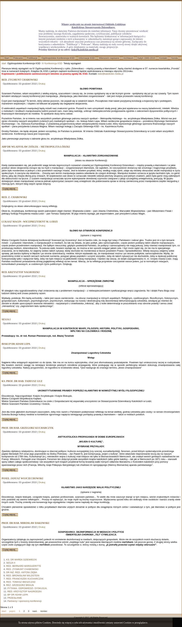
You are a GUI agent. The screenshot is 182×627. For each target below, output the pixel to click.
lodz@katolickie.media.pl (84, 49)
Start (6, 58)
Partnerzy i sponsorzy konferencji (24, 601)
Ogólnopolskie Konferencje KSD (58, 58)
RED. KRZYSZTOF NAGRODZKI (21, 272)
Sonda (174, 58)
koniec (44, 611)
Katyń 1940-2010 (146, 58)
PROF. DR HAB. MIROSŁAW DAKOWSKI (25, 523)
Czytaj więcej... (10, 189)
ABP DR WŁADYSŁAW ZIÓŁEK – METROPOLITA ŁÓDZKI (36, 146)
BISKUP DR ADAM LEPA (16, 344)
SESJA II (10, 562)
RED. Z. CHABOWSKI (14, 197)
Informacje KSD (87, 58)
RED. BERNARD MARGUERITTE (23, 566)
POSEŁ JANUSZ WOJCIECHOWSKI (22, 478)
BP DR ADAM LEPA (17, 594)
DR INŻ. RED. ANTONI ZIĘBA (21, 572)
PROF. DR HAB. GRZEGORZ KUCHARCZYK (27, 428)
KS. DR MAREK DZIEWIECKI (21, 559)
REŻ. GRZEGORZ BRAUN (20, 585)
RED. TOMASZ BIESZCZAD (20, 582)
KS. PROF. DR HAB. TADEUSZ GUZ (22, 381)
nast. (34, 611)
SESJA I (6, 319)
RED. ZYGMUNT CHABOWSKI (20, 79)
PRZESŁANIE (14, 598)
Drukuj (42, 83)
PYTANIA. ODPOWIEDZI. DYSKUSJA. (27, 588)
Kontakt (163, 58)
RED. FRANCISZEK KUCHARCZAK (24, 578)
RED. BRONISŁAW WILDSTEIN (22, 575)
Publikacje (32, 58)
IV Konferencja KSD (52, 63)
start (4, 63)
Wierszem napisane (109, 58)
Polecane (18, 58)
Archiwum (128, 58)
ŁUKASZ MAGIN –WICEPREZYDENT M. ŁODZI (30, 221)
